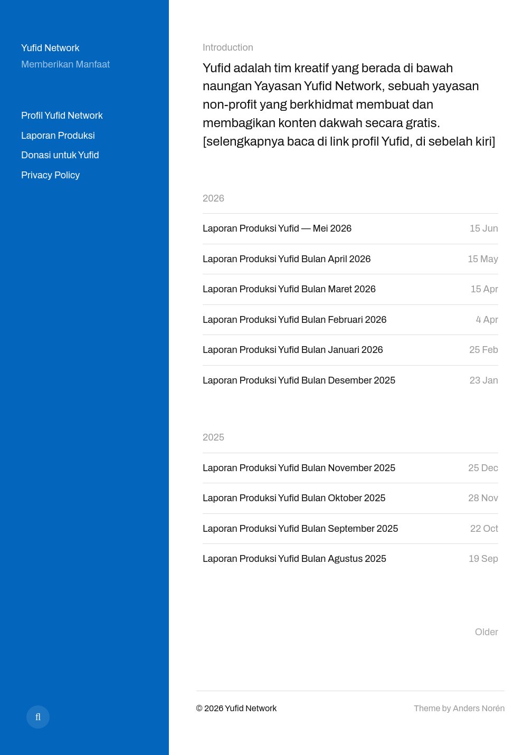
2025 (213, 437)
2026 (213, 198)
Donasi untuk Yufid (60, 155)
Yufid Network (50, 48)
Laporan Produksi (58, 135)
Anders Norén (479, 708)
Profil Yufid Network (62, 115)
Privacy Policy (50, 175)
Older (486, 632)
